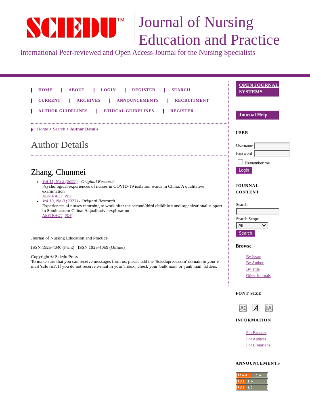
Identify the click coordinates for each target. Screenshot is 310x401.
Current (49, 100)
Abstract (52, 196)
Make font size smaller (243, 307)
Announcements (138, 100)
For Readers (256, 332)
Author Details (84, 128)
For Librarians (258, 345)
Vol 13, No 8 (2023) (60, 200)
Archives (89, 100)
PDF (68, 196)
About (77, 90)
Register (143, 90)
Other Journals (258, 275)
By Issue (253, 256)
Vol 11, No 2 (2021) (60, 181)
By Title (253, 269)
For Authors (256, 339)
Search (181, 90)
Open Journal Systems (259, 88)
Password (244, 153)
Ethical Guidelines (129, 111)
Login (108, 90)
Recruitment (192, 100)
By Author (255, 262)
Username (244, 145)
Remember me (257, 163)
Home (45, 90)
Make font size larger (269, 307)
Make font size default (256, 307)
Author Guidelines (63, 111)
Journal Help (253, 115)
